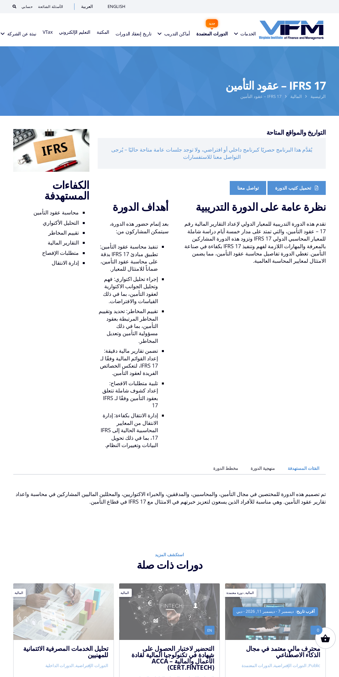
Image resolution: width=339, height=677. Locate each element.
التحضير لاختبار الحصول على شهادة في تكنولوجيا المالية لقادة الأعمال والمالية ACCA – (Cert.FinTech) (172, 658)
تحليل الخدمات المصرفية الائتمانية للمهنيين (65, 651)
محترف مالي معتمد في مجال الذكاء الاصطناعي (283, 651)
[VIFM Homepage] (291, 30)
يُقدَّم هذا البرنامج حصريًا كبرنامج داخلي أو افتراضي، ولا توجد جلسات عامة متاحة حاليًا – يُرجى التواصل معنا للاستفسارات (211, 153)
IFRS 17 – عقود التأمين (260, 96)
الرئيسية (318, 96)
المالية (296, 96)
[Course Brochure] (296, 188)
